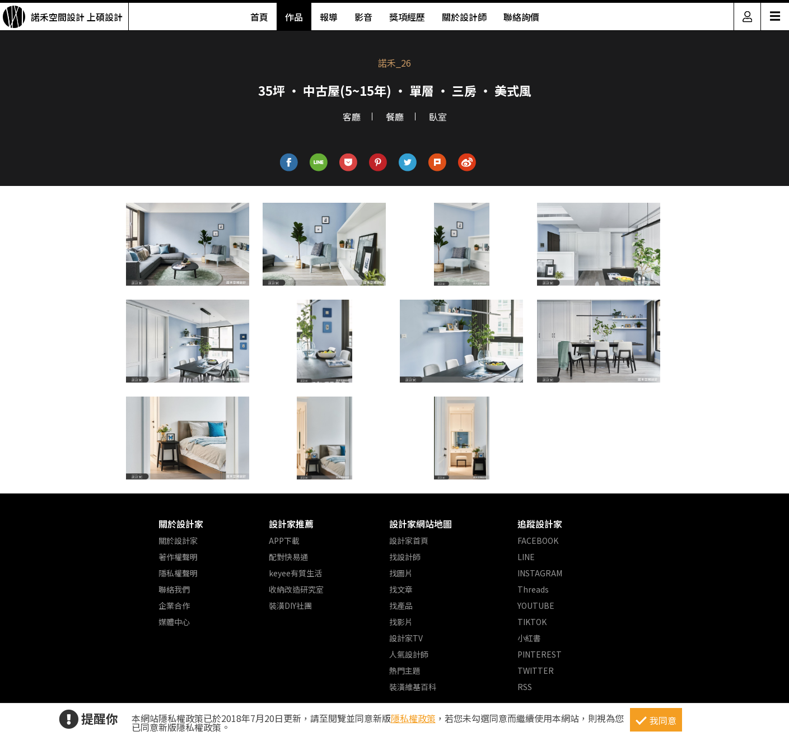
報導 (329, 17)
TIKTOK (532, 621)
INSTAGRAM (539, 573)
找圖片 (401, 573)
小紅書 (529, 638)
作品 (294, 17)
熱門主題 (405, 670)
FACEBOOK (537, 540)
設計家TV (406, 638)
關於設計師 (464, 17)
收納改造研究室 (296, 589)
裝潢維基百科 (412, 686)
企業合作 (174, 605)
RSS (524, 686)
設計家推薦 (291, 523)
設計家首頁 (408, 540)
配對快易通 (288, 556)
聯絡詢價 (521, 17)
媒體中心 (174, 621)
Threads (533, 589)
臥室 (438, 116)
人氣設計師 (408, 654)
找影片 (401, 621)
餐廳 (395, 116)
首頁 (259, 17)
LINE (526, 556)
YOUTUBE (535, 605)
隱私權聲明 (178, 573)
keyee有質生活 (295, 573)
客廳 (352, 116)
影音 (363, 17)
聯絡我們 (174, 589)
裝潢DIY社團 (290, 605)
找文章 (401, 589)
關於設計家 (180, 523)
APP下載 (284, 540)
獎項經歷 (407, 17)
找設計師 (405, 556)
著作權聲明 (178, 556)
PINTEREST (539, 654)
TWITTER (535, 670)
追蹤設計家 (539, 523)
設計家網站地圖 (420, 523)
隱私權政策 (413, 718)
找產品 (401, 605)
